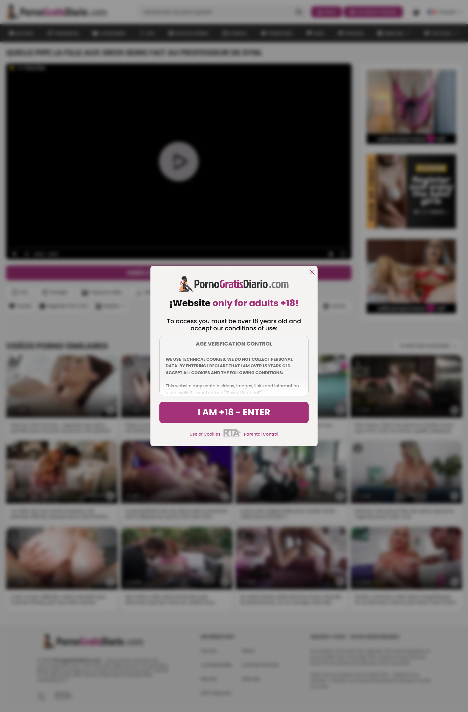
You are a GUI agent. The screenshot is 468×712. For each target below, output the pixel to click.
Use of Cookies (205, 434)
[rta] (232, 436)
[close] (312, 272)
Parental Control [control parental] (261, 434)
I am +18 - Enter (234, 412)
